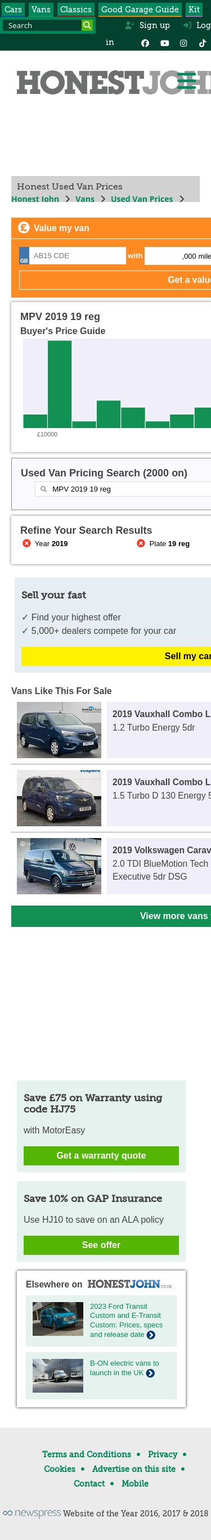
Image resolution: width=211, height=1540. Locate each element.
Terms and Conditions (86, 1454)
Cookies (59, 1469)
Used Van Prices (142, 198)
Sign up (147, 25)
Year (44, 543)
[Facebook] (145, 42)
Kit (194, 9)
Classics (76, 9)
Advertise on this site (134, 1469)
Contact (89, 1483)
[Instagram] (183, 42)
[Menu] (186, 81)
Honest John (35, 198)
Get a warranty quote (101, 1155)
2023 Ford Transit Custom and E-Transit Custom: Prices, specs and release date (126, 1320)
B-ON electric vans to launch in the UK (124, 1368)
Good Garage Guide (140, 9)
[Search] (87, 25)
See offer (101, 1245)
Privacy (162, 1454)
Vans (41, 9)
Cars (13, 9)
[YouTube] (164, 42)
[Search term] (48, 25)
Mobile (135, 1483)
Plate (162, 543)
